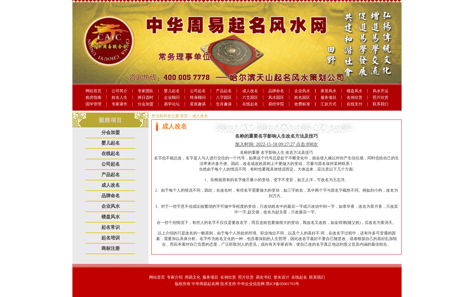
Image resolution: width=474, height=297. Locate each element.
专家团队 (145, 91)
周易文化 (192, 277)
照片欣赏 (380, 97)
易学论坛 (172, 104)
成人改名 (250, 91)
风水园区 (276, 97)
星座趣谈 (198, 104)
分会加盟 (145, 104)
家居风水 (328, 91)
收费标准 (302, 104)
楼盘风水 (354, 91)
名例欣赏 (354, 97)
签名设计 (281, 277)
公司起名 (198, 91)
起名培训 (110, 237)
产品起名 (224, 91)
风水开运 (380, 91)
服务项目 (328, 97)
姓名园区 (302, 97)
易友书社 (264, 277)
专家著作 (119, 104)
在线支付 (354, 104)
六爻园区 (250, 97)
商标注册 (110, 248)
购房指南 (93, 97)
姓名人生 (119, 97)
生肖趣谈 (224, 104)
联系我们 (380, 104)
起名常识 (110, 227)
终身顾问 (198, 97)
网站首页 (93, 91)
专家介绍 (175, 277)
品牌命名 (276, 91)
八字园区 (224, 97)
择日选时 (145, 97)
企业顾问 (172, 97)
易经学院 (276, 104)
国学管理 (93, 104)
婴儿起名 (172, 91)
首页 (184, 116)
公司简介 (119, 91)
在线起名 (250, 104)
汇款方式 (328, 104)
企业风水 (302, 91)
